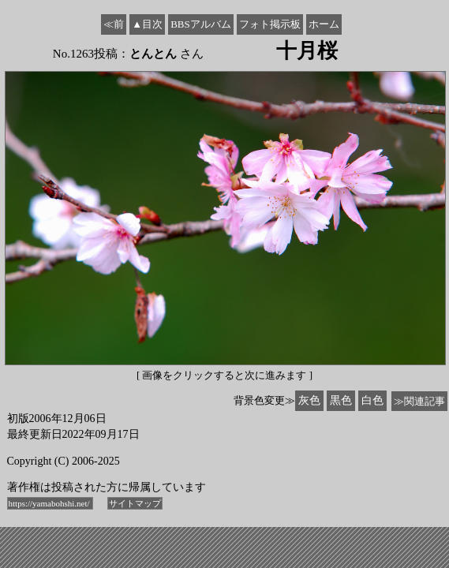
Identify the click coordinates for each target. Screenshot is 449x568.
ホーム (324, 24)
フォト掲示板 (270, 24)
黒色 (341, 400)
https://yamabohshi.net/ (50, 503)
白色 (372, 400)
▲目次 (147, 24)
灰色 (309, 400)
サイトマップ (135, 503)
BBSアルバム (200, 24)
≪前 (113, 24)
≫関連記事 (419, 401)
